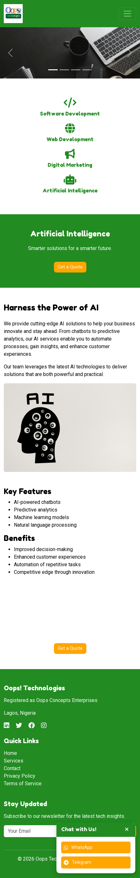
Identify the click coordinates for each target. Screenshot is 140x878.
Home (10, 753)
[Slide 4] (87, 69)
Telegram (77, 862)
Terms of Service (23, 784)
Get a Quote (70, 267)
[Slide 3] (75, 69)
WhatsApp (78, 847)
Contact (12, 768)
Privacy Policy (19, 776)
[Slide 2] (64, 69)
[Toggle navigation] (127, 13)
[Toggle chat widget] (127, 829)
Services (13, 761)
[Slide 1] (53, 69)
